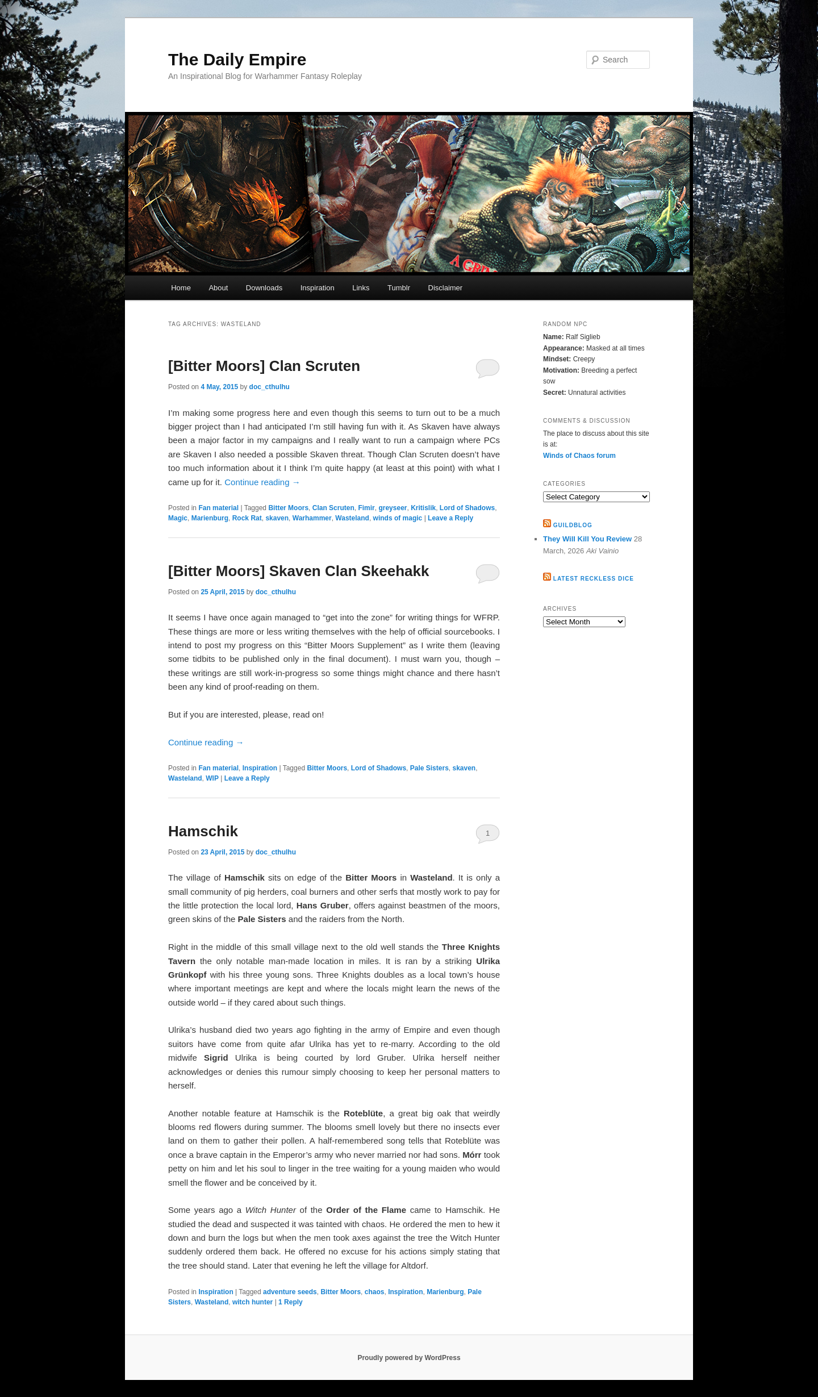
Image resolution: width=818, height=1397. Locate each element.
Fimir (366, 508)
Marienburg (209, 518)
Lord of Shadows (467, 508)
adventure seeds (290, 1292)
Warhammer (312, 518)
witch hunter (252, 1302)
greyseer (392, 508)
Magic (177, 518)
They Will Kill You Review (587, 539)
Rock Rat (247, 518)
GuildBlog (572, 525)
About (218, 287)
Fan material (218, 508)
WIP (212, 778)
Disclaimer (445, 287)
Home (181, 287)
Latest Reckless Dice (593, 579)
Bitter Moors (288, 508)
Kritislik (423, 508)
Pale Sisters (429, 768)
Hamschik (203, 831)
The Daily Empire (237, 59)
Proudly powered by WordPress (408, 1358)
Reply (290, 1302)
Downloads (264, 287)
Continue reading (262, 482)
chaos (375, 1292)
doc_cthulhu (269, 387)
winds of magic (398, 518)
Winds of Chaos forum (579, 456)
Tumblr (398, 287)
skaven (277, 518)
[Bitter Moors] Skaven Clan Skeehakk (298, 570)
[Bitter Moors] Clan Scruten (264, 365)
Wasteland (352, 518)
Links (360, 287)
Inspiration (318, 287)
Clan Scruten (333, 508)
